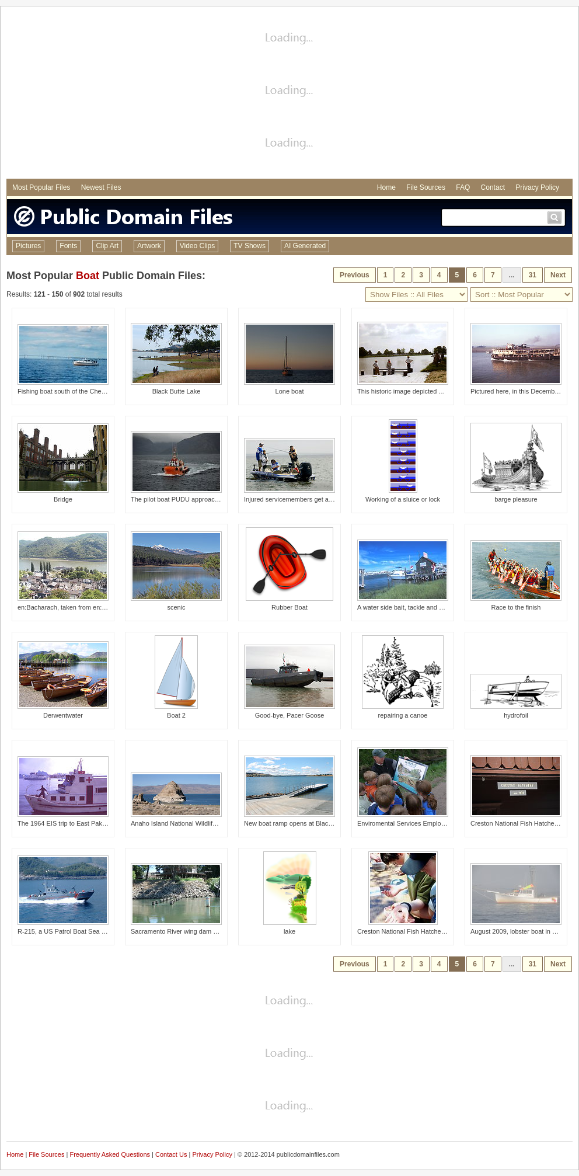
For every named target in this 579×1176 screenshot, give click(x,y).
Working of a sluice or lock (402, 499)
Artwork (149, 246)
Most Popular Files (41, 187)
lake (289, 931)
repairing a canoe (402, 715)
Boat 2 (176, 715)
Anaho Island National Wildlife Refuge (185, 823)
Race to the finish (516, 607)
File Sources (425, 187)
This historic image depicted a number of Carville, (427, 391)
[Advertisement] (289, 94)
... (512, 275)
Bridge (63, 499)
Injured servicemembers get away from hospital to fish (320, 499)
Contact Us (171, 1154)
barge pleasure (515, 499)
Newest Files (101, 187)
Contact (493, 187)
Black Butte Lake (176, 391)
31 (532, 275)
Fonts (68, 246)
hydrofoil (516, 715)
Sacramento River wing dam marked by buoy (195, 931)
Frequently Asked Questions (109, 1154)
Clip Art (107, 246)
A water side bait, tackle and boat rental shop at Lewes (434, 607)
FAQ (463, 187)
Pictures (28, 246)
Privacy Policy (537, 187)
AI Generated (305, 246)
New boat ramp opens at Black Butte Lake (304, 823)
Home (386, 187)
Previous (354, 275)
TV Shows (249, 246)
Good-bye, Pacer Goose (290, 715)
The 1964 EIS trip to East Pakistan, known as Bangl (91, 823)
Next (558, 275)
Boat (87, 275)
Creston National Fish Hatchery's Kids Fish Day (424, 931)
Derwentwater (63, 715)
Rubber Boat (289, 607)
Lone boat (289, 391)
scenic (176, 607)
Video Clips (197, 246)
